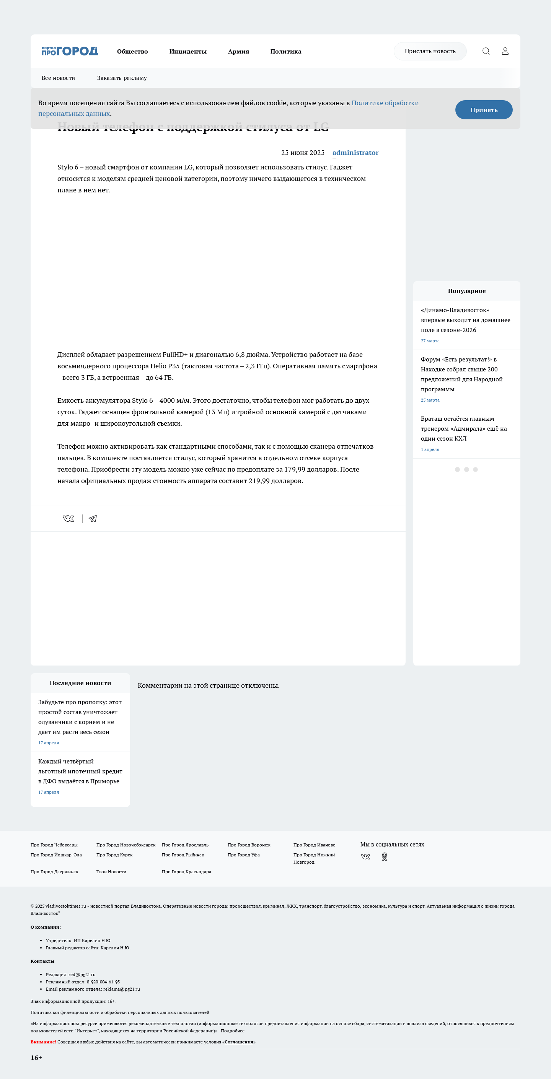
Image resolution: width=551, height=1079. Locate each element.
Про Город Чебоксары (54, 845)
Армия (238, 51)
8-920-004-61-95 (103, 982)
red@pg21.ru (82, 974)
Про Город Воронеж (249, 845)
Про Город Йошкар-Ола (56, 855)
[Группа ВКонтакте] (365, 856)
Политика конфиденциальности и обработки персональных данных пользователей (120, 1012)
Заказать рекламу (122, 77)
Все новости (58, 77)
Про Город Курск (114, 855)
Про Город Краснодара (186, 871)
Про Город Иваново (314, 845)
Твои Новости (111, 871)
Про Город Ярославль (185, 845)
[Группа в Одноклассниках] (384, 856)
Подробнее (233, 1030)
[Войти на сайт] (505, 51)
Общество (132, 51)
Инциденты (188, 51)
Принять (484, 110)
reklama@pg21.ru (121, 989)
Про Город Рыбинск (183, 855)
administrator (356, 152)
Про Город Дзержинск (54, 871)
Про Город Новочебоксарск (125, 845)
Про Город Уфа (244, 855)
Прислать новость (430, 51)
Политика (286, 51)
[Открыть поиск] (486, 51)
